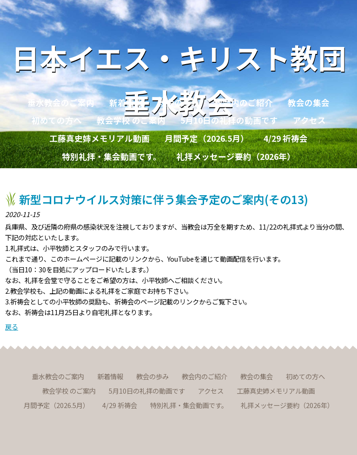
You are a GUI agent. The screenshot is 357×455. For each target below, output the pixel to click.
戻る (11, 326)
